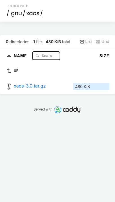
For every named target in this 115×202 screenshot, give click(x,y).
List (86, 41)
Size (104, 55)
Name (21, 55)
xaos (32, 13)
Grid (102, 41)
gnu (16, 13)
